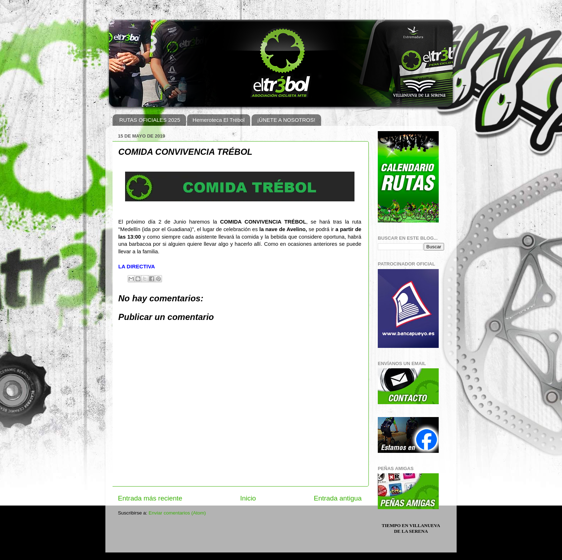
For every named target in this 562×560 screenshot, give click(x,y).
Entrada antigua (338, 498)
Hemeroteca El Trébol (218, 120)
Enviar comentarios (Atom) (177, 513)
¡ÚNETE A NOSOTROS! (286, 120)
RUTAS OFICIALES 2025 (149, 120)
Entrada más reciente (150, 498)
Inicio (248, 498)
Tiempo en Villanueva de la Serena (411, 528)
